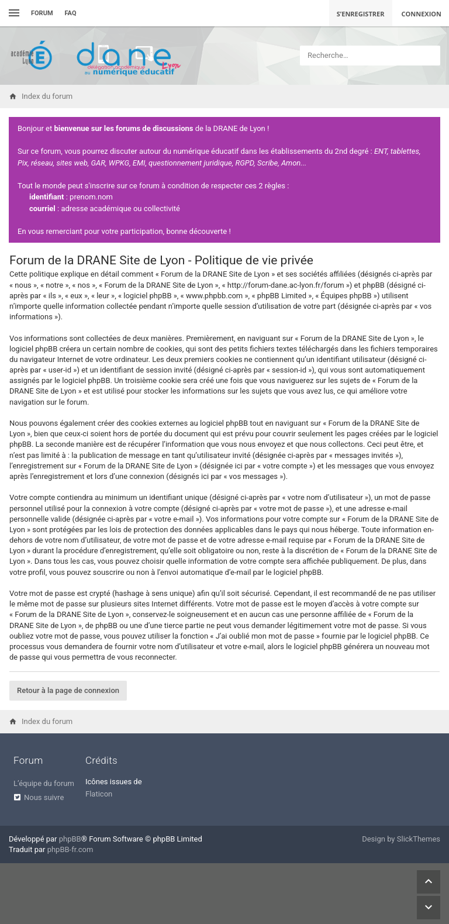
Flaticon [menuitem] (98, 793)
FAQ (71, 13)
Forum (42, 13)
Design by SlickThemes (401, 839)
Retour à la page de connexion (68, 690)
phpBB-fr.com (70, 849)
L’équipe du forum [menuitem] (43, 783)
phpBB (70, 839)
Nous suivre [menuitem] (44, 797)
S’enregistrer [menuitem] (361, 13)
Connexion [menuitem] (422, 13)
